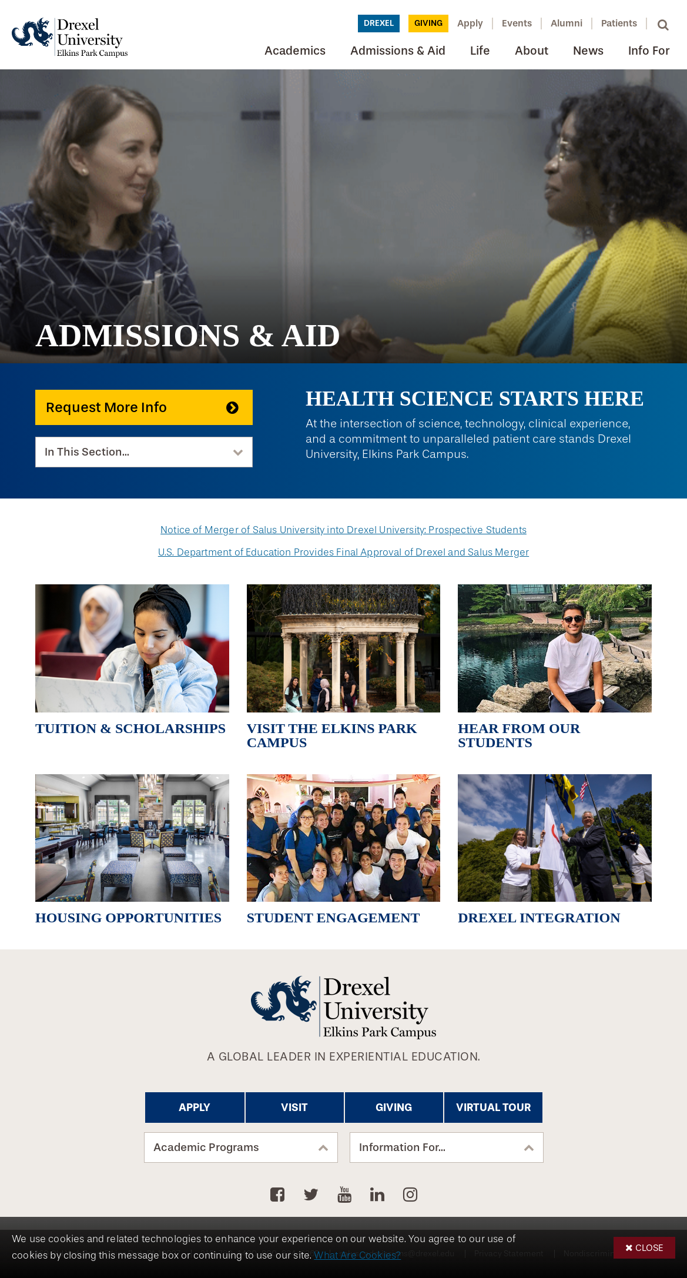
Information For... (402, 1147)
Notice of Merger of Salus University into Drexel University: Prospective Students (343, 530)
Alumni (566, 23)
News (588, 51)
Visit (294, 1107)
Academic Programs (206, 1147)
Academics (295, 51)
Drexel (379, 23)
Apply (470, 23)
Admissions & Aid (397, 51)
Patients (619, 23)
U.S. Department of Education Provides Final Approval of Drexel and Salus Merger (343, 552)
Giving (428, 23)
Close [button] (649, 1247)
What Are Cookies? (357, 1255)
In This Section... (87, 452)
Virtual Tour (493, 1107)
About (531, 51)
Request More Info (106, 407)
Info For (648, 51)
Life (480, 51)
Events (517, 23)
